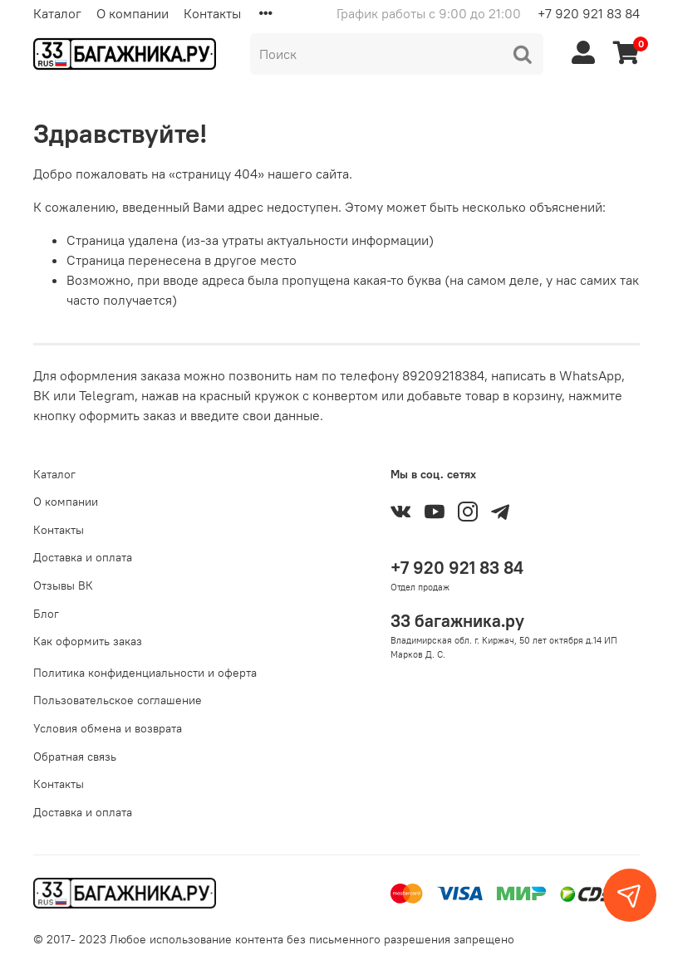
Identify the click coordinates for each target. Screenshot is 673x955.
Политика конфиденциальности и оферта (145, 672)
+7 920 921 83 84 (589, 13)
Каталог (57, 13)
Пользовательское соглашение (117, 700)
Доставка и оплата (82, 557)
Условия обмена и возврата (107, 728)
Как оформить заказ (87, 641)
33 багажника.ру (457, 621)
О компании (132, 13)
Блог (46, 613)
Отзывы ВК (63, 585)
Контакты (212, 13)
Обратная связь (74, 756)
